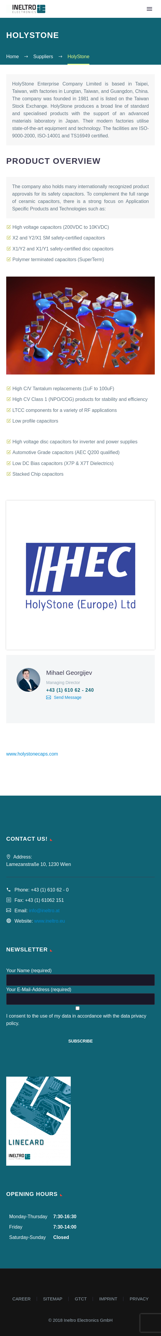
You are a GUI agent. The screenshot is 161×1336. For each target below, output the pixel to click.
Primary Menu (149, 9)
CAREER (21, 1299)
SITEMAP (52, 1299)
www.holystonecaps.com (32, 753)
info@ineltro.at (44, 910)
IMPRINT (108, 1299)
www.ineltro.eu (49, 921)
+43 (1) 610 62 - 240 (70, 690)
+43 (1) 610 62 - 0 (50, 889)
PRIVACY (139, 1299)
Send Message (67, 697)
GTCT (81, 1299)
